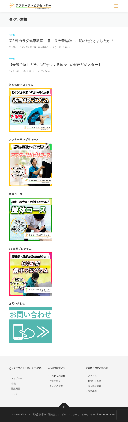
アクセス (92, 375)
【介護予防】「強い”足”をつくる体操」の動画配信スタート (55, 64)
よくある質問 (56, 386)
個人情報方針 (94, 386)
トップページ (18, 378)
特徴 (13, 383)
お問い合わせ (94, 380)
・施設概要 (14, 388)
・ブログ (13, 393)
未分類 (12, 34)
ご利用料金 (55, 380)
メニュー (116, 5)
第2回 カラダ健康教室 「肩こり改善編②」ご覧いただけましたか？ (61, 40)
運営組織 (92, 391)
